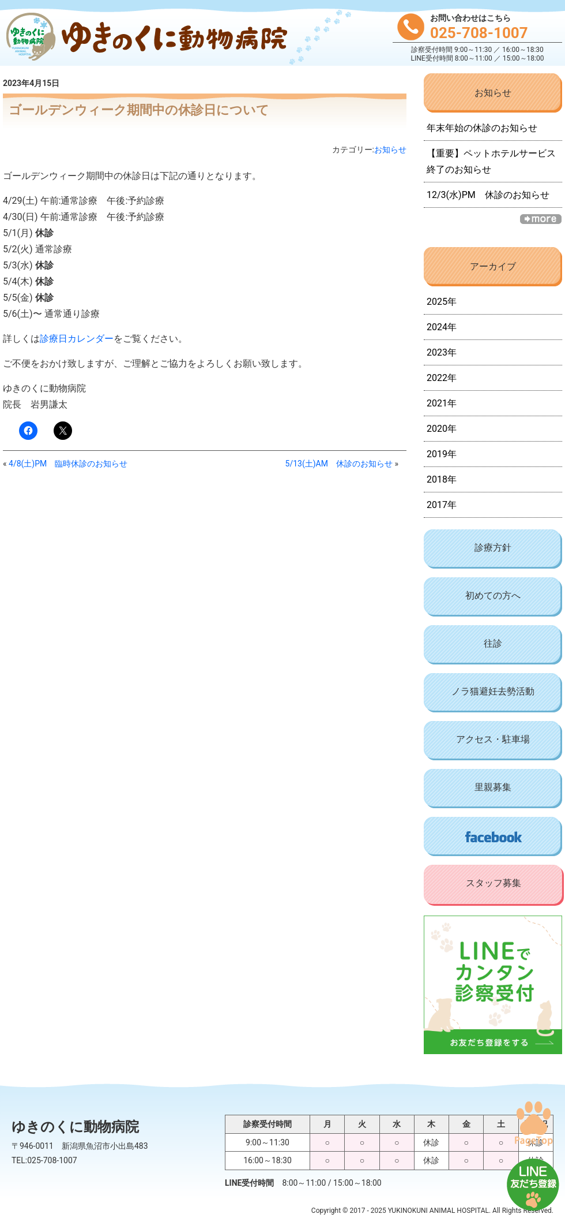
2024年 (442, 327)
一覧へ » (540, 219)
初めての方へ (493, 595)
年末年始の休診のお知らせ (482, 127)
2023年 (442, 352)
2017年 (442, 504)
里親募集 (492, 787)
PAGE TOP (533, 1123)
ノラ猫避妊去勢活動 (492, 691)
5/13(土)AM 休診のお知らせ (339, 463)
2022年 (442, 377)
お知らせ (390, 149)
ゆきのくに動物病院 (144, 37)
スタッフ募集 (493, 882)
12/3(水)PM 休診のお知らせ (488, 194)
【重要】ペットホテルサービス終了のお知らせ (491, 161)
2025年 (442, 301)
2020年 (442, 428)
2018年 (442, 479)
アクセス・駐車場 (493, 739)
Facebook (493, 836)
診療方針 (492, 547)
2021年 (442, 403)
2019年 (442, 454)
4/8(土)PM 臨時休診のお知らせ (68, 463)
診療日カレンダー (77, 338)
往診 (493, 643)
